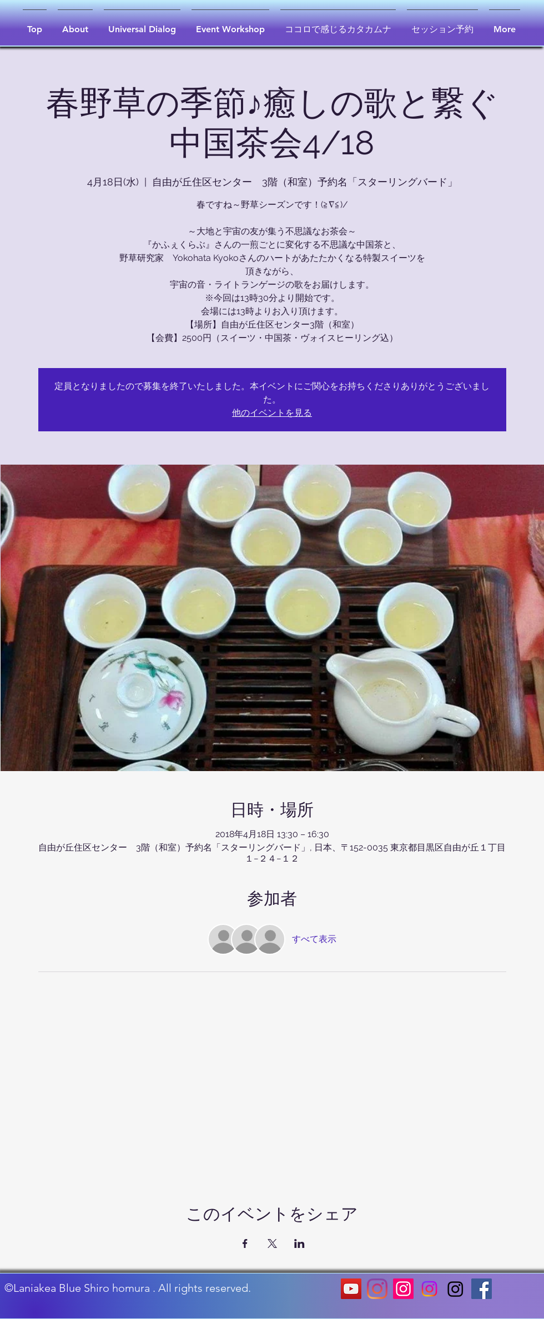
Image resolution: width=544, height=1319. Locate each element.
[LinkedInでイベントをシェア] (299, 1243)
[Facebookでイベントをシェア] (245, 1243)
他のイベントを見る (272, 412)
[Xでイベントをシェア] (272, 1243)
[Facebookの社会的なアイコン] (481, 1288)
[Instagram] (377, 1288)
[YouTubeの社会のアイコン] (351, 1288)
